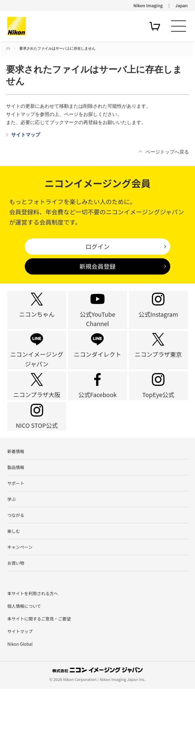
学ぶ (11, 552)
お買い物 (15, 628)
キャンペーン (19, 609)
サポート (15, 534)
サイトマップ (20, 698)
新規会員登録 (97, 266)
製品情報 (15, 515)
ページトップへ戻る (167, 151)
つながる (15, 571)
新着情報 (15, 496)
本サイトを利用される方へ (32, 660)
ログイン (97, 246)
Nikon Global (20, 710)
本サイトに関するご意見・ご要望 (39, 685)
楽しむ (13, 590)
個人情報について (24, 673)
